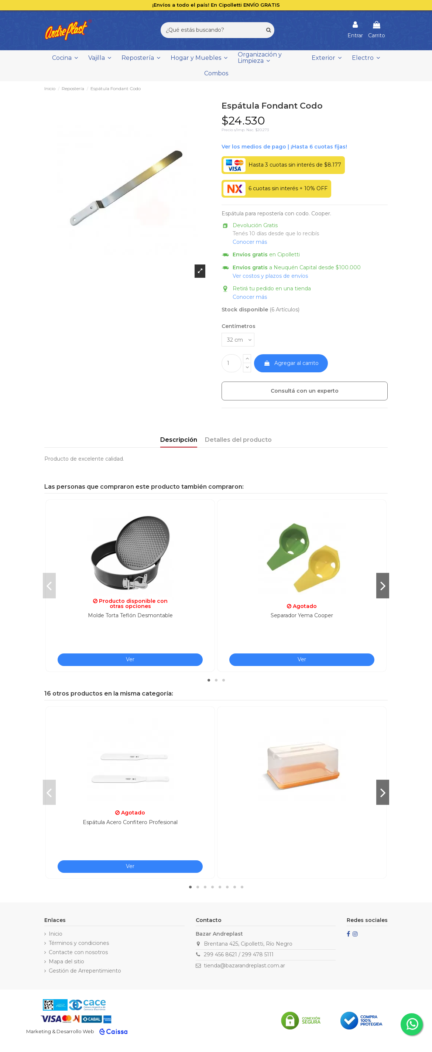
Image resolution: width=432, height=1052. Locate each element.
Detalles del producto (238, 439)
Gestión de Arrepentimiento (85, 970)
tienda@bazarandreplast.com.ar (244, 965)
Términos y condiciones (79, 943)
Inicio (55, 933)
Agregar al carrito (291, 363)
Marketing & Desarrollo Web (60, 1031)
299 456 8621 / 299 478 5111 (239, 954)
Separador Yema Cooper (302, 615)
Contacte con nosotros (78, 952)
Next (382, 585)
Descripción (178, 439)
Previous (49, 585)
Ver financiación (284, 147)
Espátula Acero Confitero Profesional (130, 822)
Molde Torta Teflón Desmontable (130, 615)
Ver (130, 659)
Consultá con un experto (305, 390)
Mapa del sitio (66, 961)
